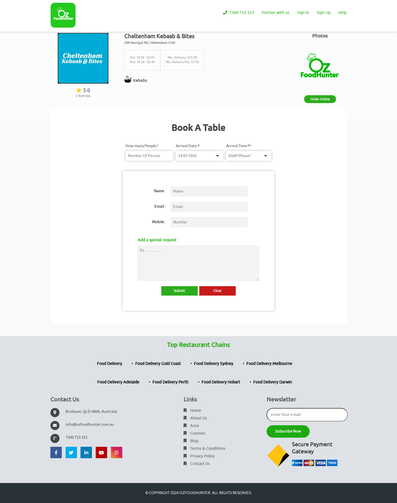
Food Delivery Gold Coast (158, 363)
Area (191, 425)
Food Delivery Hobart (221, 382)
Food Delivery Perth (170, 382)
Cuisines (194, 433)
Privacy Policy (199, 456)
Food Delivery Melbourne (269, 363)
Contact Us (197, 463)
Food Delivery (109, 363)
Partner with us (275, 12)
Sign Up (324, 12)
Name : (160, 191)
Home (192, 410)
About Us (195, 418)
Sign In (303, 12)
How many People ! (142, 146)
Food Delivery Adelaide (118, 382)
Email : (160, 206)
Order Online (320, 99)
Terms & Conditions (204, 448)
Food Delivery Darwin (272, 382)
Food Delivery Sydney (213, 363)
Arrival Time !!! (238, 146)
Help (342, 12)
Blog (191, 440)
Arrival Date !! (188, 146)
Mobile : (159, 222)
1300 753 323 (238, 12)
